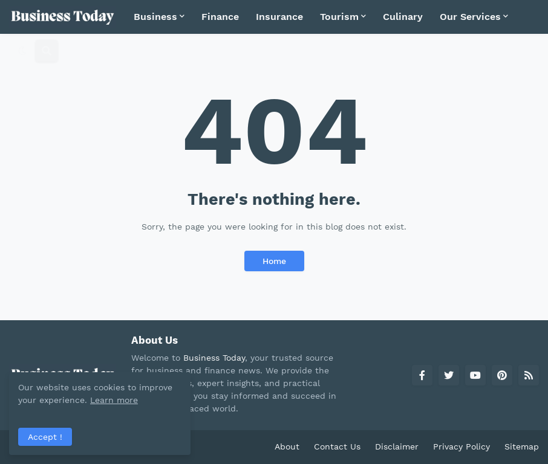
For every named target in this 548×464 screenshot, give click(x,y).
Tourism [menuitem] (339, 16)
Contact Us (337, 446)
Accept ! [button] (45, 437)
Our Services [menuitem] (470, 16)
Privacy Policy (461, 446)
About (287, 446)
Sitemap (521, 446)
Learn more (114, 400)
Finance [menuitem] (220, 16)
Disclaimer (397, 446)
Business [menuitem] (155, 16)
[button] (22, 51)
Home (274, 261)
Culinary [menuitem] (403, 16)
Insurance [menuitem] (279, 16)
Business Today (214, 357)
